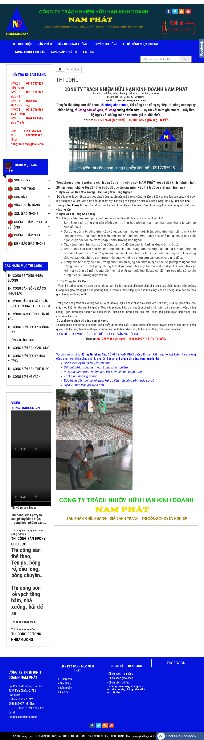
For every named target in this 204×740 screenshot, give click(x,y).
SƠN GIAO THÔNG (23, 214)
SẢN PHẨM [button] (45, 44)
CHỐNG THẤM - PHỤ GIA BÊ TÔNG (27, 224)
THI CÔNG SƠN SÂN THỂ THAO (28, 369)
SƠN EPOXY (19, 180)
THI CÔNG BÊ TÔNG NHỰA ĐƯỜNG (25, 278)
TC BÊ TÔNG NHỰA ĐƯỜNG (140, 44)
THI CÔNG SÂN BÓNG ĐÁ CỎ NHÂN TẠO (27, 290)
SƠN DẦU (17, 197)
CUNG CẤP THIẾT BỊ (64, 52)
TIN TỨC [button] (88, 52)
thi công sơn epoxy (118, 686)
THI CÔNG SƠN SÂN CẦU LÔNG (28, 348)
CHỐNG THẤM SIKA (24, 235)
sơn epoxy (137, 686)
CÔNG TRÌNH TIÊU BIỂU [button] (30, 52)
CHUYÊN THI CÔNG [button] (104, 44)
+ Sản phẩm (65, 688)
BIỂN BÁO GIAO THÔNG (72, 44)
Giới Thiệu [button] (25, 44)
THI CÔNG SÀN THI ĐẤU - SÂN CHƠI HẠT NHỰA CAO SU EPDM (29, 303)
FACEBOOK (176, 663)
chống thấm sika (128, 110)
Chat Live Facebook (176, 736)
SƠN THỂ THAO (21, 188)
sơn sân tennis (115, 689)
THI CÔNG (72, 69)
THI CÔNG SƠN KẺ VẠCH (24, 377)
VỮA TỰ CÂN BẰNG (24, 205)
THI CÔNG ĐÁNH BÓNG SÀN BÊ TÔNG (29, 316)
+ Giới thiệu (64, 683)
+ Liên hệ (63, 692)
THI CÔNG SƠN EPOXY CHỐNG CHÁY (28, 329)
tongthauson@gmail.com (132, 100)
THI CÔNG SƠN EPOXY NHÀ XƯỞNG (26, 358)
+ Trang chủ (65, 679)
